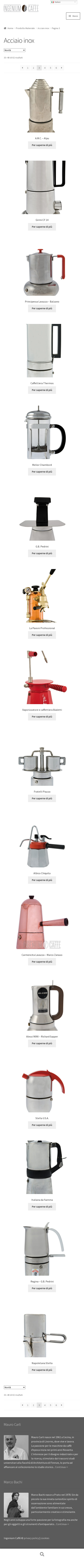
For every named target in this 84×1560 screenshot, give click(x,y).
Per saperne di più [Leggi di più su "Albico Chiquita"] (42, 880)
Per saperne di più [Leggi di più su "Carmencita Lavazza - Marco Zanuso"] (42, 961)
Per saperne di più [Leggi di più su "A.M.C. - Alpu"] (42, 145)
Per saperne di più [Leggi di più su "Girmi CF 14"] (42, 226)
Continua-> (61, 1467)
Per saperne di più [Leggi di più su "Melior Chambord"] (42, 471)
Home (10, 28)
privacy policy (31, 1538)
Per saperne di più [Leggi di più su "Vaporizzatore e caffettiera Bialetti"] (42, 716)
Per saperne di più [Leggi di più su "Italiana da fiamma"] (42, 1206)
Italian (55, 2)
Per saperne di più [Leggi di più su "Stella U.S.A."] (42, 1125)
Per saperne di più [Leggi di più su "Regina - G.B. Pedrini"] (42, 1288)
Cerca (42, 1554)
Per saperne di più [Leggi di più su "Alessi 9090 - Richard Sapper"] (42, 1043)
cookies (45, 1538)
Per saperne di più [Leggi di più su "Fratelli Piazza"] (42, 798)
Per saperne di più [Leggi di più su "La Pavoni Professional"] (42, 635)
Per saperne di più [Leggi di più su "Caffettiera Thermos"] (42, 390)
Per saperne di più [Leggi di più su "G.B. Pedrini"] (42, 553)
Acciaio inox (43, 28)
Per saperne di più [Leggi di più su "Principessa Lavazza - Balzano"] (42, 308)
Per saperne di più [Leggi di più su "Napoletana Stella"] (42, 1369)
